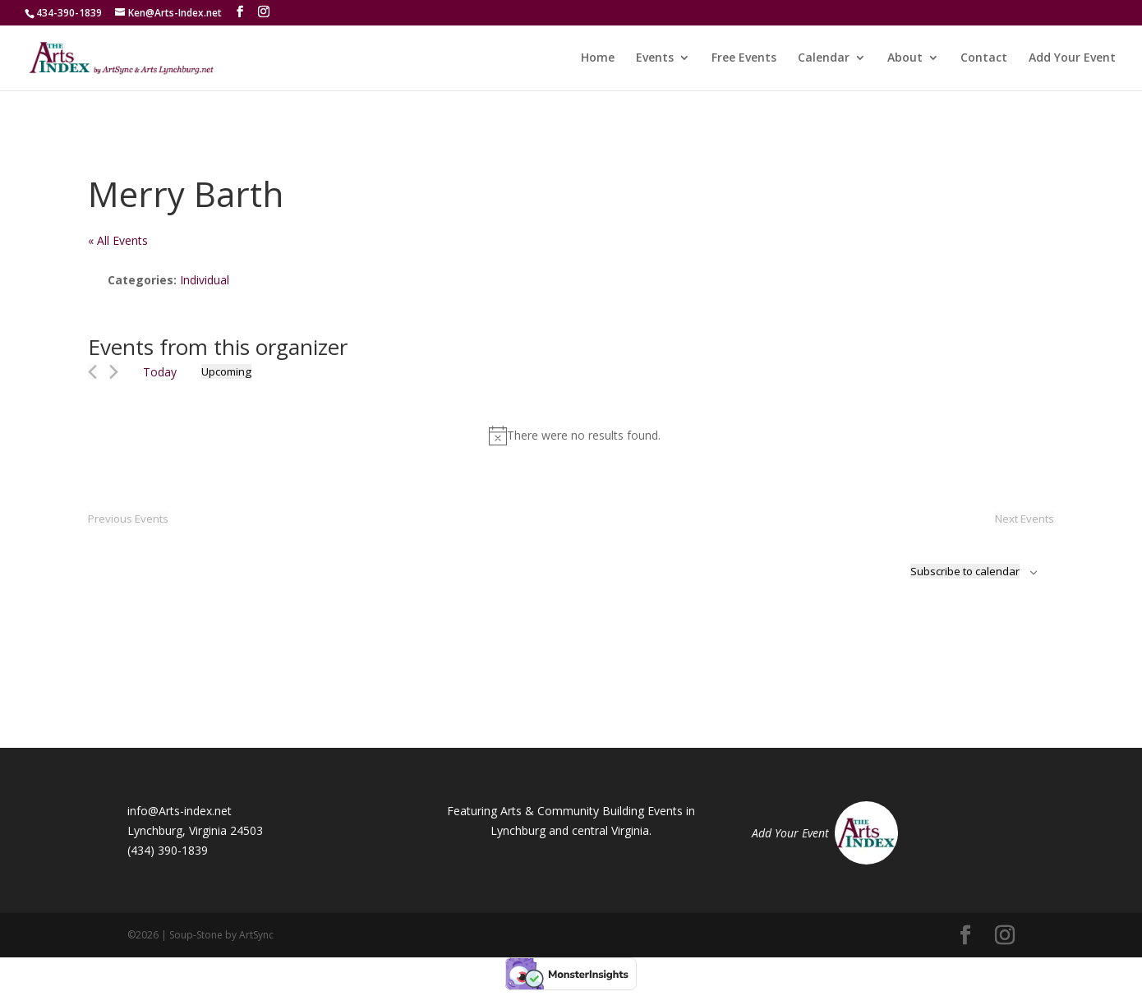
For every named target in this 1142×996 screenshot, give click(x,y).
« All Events (118, 240)
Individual (204, 280)
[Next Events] (113, 372)
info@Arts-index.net (179, 810)
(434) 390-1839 (167, 850)
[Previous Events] (92, 372)
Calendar (824, 58)
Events (655, 58)
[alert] (574, 436)
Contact (983, 58)
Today (160, 372)
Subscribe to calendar (965, 571)
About (905, 58)
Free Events (743, 58)
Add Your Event (1072, 58)
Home (598, 58)
